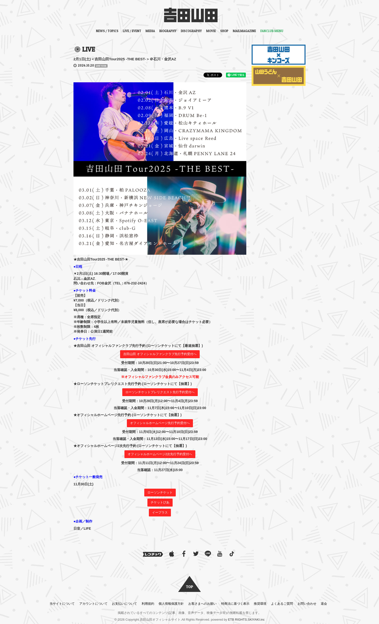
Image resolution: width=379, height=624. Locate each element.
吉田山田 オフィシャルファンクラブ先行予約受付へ (160, 354)
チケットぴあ (160, 502)
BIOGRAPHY (167, 31)
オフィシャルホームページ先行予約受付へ (160, 423)
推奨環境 (260, 603)
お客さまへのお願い (202, 603)
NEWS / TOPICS (107, 31)
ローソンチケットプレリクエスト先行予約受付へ (160, 392)
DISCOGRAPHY (191, 31)
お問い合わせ (307, 603)
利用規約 (148, 603)
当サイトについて (62, 603)
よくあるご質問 (282, 603)
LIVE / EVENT (132, 31)
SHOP (224, 31)
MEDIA (150, 31)
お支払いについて (124, 603)
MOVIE (211, 31)
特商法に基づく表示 (235, 603)
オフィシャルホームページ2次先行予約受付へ (160, 454)
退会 (324, 603)
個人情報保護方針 (171, 603)
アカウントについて (93, 603)
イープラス (160, 512)
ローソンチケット (160, 492)
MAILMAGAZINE (244, 31)
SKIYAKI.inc (256, 619)
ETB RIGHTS (237, 619)
